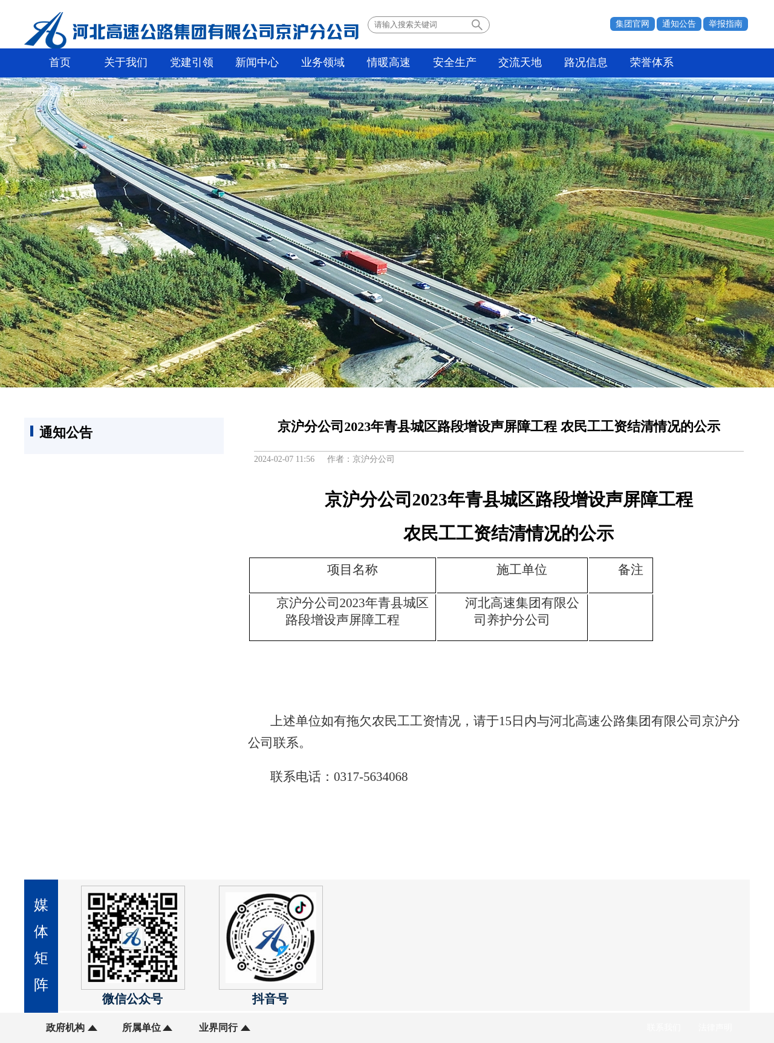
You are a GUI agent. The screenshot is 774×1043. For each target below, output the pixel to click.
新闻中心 (254, 63)
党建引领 (189, 63)
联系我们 (664, 1027)
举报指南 (726, 23)
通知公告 (679, 23)
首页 (60, 63)
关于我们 (124, 63)
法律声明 (715, 1027)
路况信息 (577, 63)
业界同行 (216, 1027)
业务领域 (318, 63)
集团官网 (632, 23)
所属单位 (141, 1027)
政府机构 (65, 1027)
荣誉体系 (642, 63)
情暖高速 (383, 63)
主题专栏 (707, 63)
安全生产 (448, 63)
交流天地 (513, 63)
